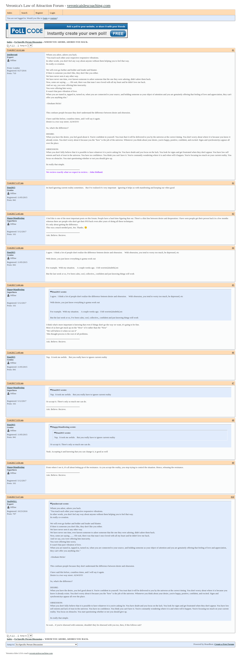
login (45, 18)
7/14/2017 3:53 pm (15, 420)
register (53, 18)
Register (39, 13)
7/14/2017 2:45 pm (15, 213)
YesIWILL (12, 501)
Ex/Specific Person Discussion (28, 42)
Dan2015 (11, 187)
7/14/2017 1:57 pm (15, 183)
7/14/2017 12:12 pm (15, 50)
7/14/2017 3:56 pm (15, 462)
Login (52, 13)
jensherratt (12, 54)
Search (24, 13)
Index (9, 13)
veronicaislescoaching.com (88, 5)
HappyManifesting (15, 218)
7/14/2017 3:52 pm (15, 383)
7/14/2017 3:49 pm (15, 352)
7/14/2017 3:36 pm (15, 248)
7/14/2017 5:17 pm (15, 497)
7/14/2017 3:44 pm (15, 285)
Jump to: (42, 644)
